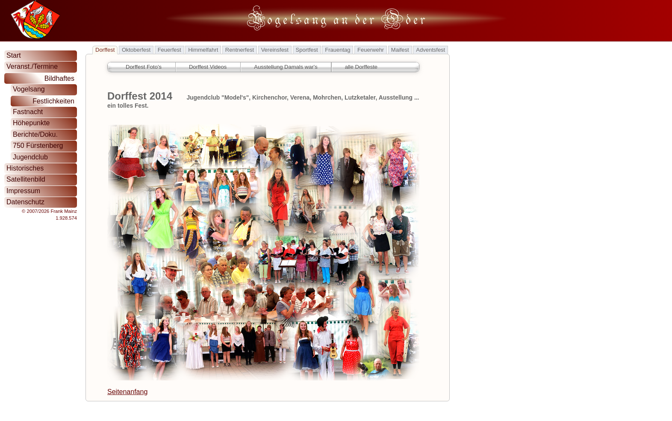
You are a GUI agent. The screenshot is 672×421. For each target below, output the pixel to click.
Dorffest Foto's (144, 67)
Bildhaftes (59, 78)
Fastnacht (28, 111)
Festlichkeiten (53, 101)
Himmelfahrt (203, 50)
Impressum (23, 190)
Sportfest (307, 50)
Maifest (400, 50)
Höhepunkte (31, 123)
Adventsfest (430, 50)
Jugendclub (30, 157)
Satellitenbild (25, 179)
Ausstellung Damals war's (285, 67)
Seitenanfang (127, 391)
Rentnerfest (239, 50)
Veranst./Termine (32, 66)
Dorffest (105, 50)
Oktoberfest (136, 50)
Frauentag (337, 50)
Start (13, 55)
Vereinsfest (275, 50)
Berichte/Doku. (35, 134)
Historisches (25, 168)
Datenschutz (25, 202)
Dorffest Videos (208, 67)
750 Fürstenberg (38, 145)
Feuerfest (169, 50)
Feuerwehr (370, 50)
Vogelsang (29, 89)
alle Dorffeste (361, 67)
